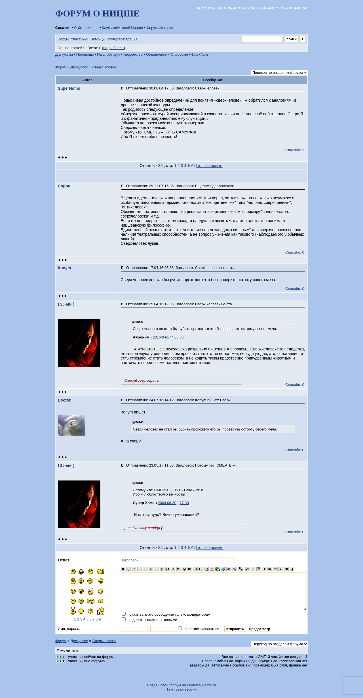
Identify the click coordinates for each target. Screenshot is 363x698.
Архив (204, 54)
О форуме (179, 54)
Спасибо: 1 (294, 150)
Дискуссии (64, 54)
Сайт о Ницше (86, 28)
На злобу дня (108, 54)
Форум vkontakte (160, 28)
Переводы (85, 54)
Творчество (133, 54)
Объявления (156, 54)
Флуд (194, 54)
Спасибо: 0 (294, 252)
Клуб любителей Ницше (122, 28)
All (193, 165)
